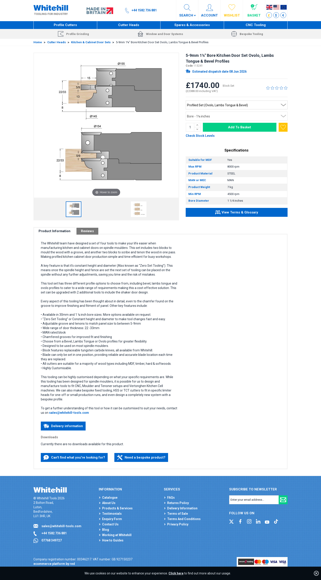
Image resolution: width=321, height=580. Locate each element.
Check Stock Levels (200, 135)
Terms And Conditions (184, 519)
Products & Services (117, 508)
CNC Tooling (256, 25)
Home (37, 42)
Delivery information (63, 426)
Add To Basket (239, 127)
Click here (176, 573)
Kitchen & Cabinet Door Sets (91, 42)
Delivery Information (182, 508)
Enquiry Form (112, 519)
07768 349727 (51, 540)
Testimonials (112, 513)
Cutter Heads (128, 25)
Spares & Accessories (192, 25)
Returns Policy (178, 503)
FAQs (171, 497)
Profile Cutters (65, 25)
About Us (108, 503)
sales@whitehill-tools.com (69, 412)
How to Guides (112, 540)
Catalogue (109, 497)
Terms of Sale (177, 513)
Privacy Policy (177, 524)
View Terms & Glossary (236, 213)
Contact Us (110, 524)
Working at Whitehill (117, 535)
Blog (105, 529)
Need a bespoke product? (141, 457)
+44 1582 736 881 (54, 533)
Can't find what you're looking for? (74, 457)
